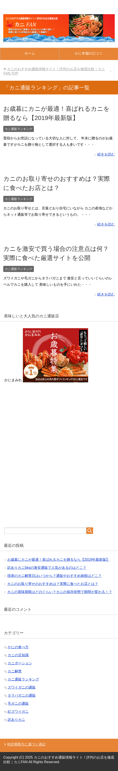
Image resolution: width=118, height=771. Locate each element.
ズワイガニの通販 (22, 687)
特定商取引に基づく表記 (26, 744)
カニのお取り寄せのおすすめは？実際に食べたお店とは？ (52, 584)
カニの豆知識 (18, 655)
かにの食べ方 (18, 647)
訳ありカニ (16, 719)
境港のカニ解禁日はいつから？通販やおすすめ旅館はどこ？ (54, 576)
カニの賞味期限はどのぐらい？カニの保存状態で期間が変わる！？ (59, 592)
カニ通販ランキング (18, 129)
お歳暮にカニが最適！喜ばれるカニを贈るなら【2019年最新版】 (58, 559)
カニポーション (20, 663)
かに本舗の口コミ (89, 53)
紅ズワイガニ (18, 711)
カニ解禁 (15, 671)
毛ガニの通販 (18, 703)
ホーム (29, 53)
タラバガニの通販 (22, 695)
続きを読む (106, 154)
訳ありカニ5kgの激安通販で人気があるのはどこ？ (46, 567)
